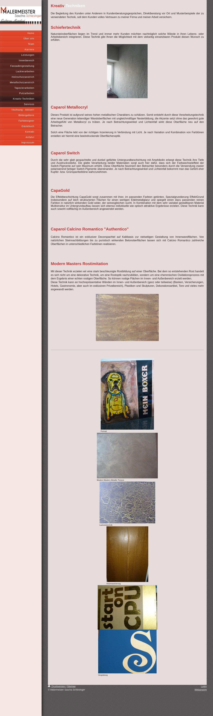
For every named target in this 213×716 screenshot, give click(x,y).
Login (204, 686)
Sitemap (71, 686)
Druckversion (57, 686)
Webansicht (201, 689)
